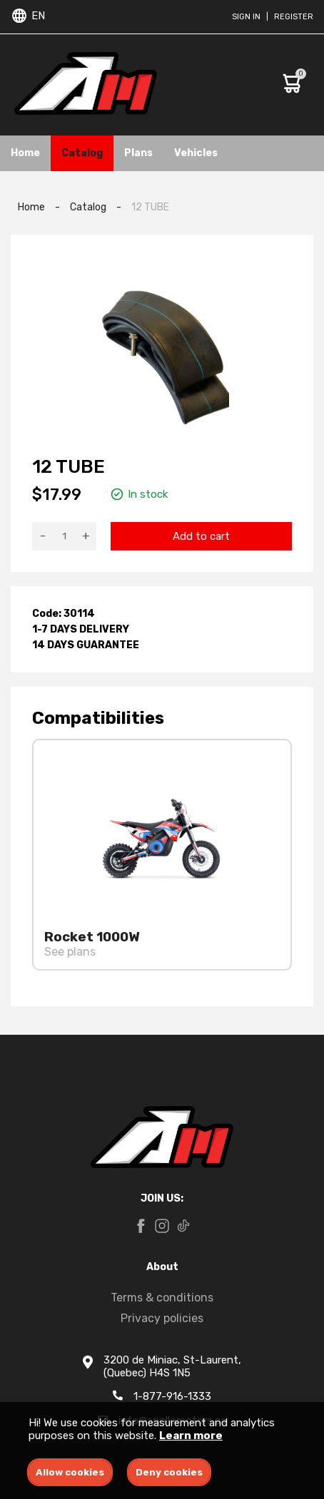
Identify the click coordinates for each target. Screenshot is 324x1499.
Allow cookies (70, 1472)
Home (25, 153)
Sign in (246, 16)
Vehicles (196, 153)
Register (293, 16)
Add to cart (201, 536)
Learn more (191, 1435)
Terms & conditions (162, 1297)
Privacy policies (162, 1318)
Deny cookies (169, 1472)
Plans (138, 153)
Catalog (82, 153)
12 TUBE (150, 207)
